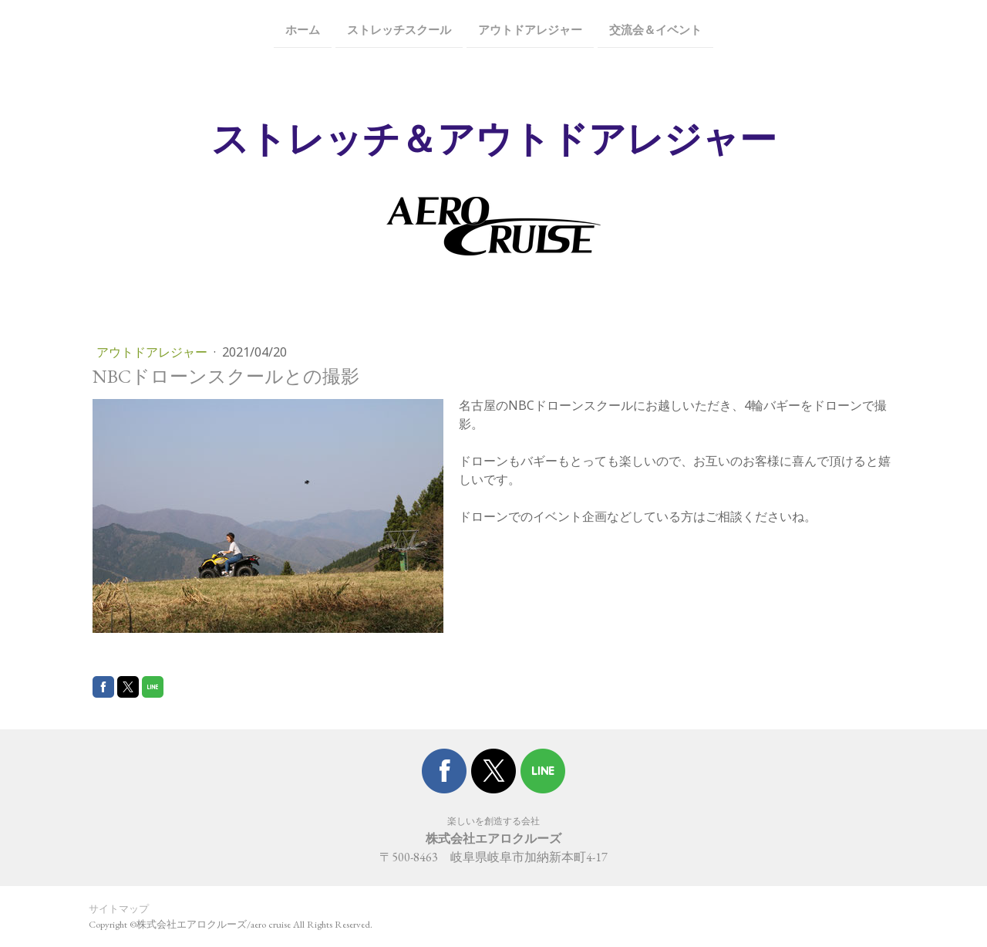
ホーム (302, 29)
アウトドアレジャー (530, 29)
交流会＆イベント (655, 29)
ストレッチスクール (399, 29)
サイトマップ (119, 908)
